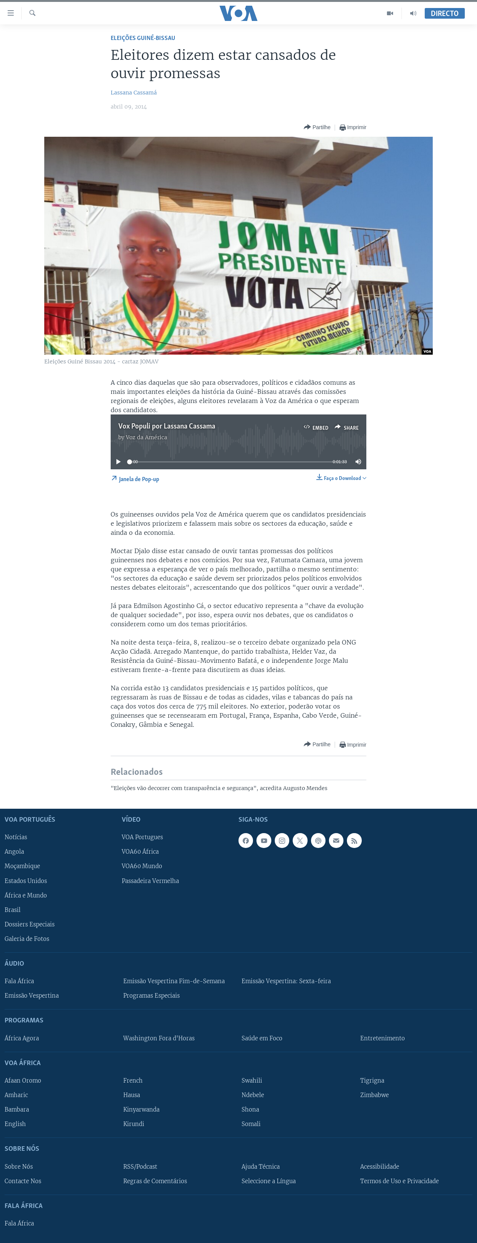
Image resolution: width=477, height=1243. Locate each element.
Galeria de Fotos (27, 939)
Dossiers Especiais (30, 924)
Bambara (17, 1109)
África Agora (22, 1038)
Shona (250, 1109)
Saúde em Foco (262, 1038)
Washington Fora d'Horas (159, 1038)
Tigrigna (372, 1080)
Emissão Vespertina (32, 995)
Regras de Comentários (155, 1181)
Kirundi (133, 1124)
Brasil (13, 910)
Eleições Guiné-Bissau (143, 38)
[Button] (317, 127)
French (133, 1080)
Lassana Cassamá (134, 92)
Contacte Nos (23, 1181)
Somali (251, 1124)
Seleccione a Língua (269, 1181)
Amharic (16, 1095)
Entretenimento (382, 1038)
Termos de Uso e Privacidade (399, 1181)
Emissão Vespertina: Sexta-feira (286, 981)
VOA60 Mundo (142, 866)
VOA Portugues (142, 837)
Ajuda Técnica (261, 1166)
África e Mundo (26, 895)
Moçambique (22, 866)
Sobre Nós (19, 1166)
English (15, 1124)
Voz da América (146, 437)
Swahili (252, 1080)
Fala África (19, 981)
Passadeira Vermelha (150, 881)
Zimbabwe (374, 1095)
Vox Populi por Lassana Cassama (166, 426)
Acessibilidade (379, 1166)
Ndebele (253, 1095)
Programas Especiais (151, 995)
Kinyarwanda (141, 1109)
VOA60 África (140, 852)
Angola (14, 852)
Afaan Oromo (23, 1080)
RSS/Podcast (140, 1166)
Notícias (16, 837)
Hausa (131, 1095)
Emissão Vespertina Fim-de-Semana (174, 981)
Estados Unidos (26, 881)
